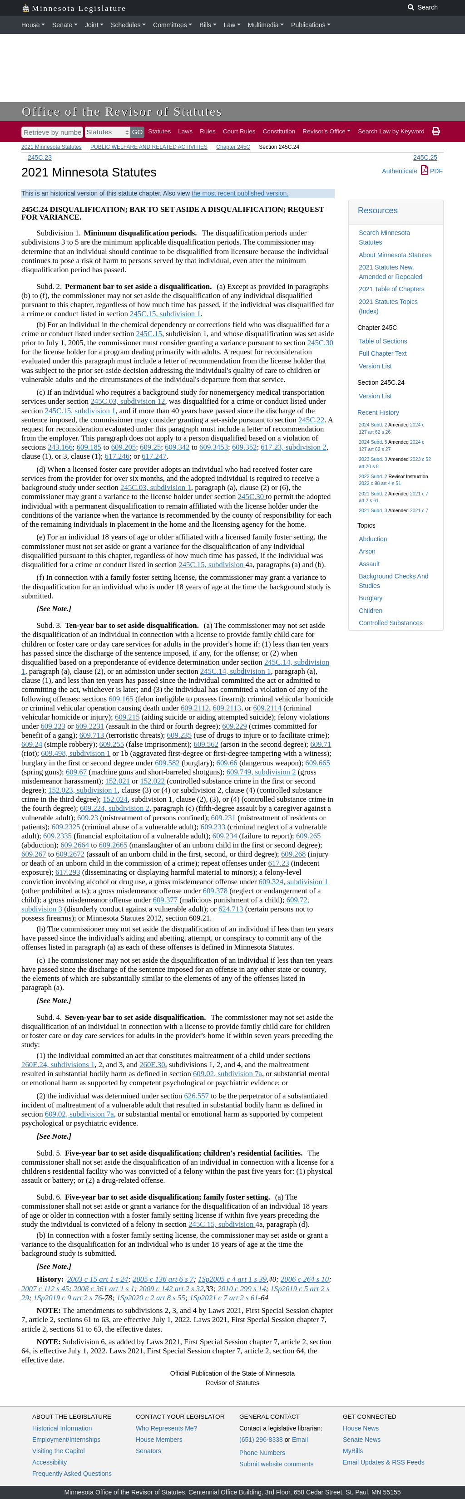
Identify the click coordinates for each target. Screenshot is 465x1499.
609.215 (127, 717)
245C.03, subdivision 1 (155, 487)
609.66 (227, 763)
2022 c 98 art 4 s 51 (380, 483)
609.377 (165, 900)
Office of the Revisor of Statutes (122, 111)
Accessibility (49, 1462)
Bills (205, 25)
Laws (185, 131)
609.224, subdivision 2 (114, 808)
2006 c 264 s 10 (305, 1279)
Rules (208, 131)
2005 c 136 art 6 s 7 (163, 1279)
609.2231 (89, 726)
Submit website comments (276, 1464)
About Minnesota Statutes (395, 255)
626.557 (196, 1096)
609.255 (111, 744)
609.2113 (227, 708)
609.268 (293, 854)
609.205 (123, 447)
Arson (367, 551)
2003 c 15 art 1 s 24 (97, 1279)
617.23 (278, 863)
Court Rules (239, 131)
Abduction (373, 539)
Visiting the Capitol (58, 1451)
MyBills (353, 1451)
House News (361, 1428)
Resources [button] (378, 210)
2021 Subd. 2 (373, 493)
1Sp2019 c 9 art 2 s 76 (68, 1297)
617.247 (154, 456)
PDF (432, 171)
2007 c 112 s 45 (45, 1288)
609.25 (150, 447)
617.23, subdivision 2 (293, 447)
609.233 (213, 827)
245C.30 (320, 342)
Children (370, 610)
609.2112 (195, 708)
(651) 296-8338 (261, 1439)
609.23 (87, 817)
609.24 (31, 744)
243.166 (60, 447)
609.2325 (66, 827)
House (30, 25)
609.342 (177, 447)
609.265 (308, 836)
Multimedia (263, 25)
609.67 (76, 772)
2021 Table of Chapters (392, 289)
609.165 (121, 699)
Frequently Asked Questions (72, 1473)
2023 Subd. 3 (373, 459)
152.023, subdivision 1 (83, 790)
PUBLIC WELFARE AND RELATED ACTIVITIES (149, 147)
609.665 (317, 763)
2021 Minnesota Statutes (51, 147)
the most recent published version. (240, 193)
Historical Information (62, 1428)
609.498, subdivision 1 (75, 753)
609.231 (223, 817)
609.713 (92, 735)
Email (300, 1439)
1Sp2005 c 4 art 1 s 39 (232, 1279)
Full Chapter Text (383, 353)
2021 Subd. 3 (373, 510)
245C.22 (311, 420)
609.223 (52, 726)
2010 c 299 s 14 (242, 1288)
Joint (92, 25)
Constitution (279, 131)
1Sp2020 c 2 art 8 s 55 (151, 1297)
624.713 (230, 909)
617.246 (117, 456)
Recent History (378, 412)
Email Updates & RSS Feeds (384, 1462)
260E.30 (152, 1064)
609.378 (215, 891)
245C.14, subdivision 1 (235, 671)
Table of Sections (383, 341)
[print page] (436, 131)
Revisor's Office (324, 131)
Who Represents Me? (166, 1428)
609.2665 (113, 845)
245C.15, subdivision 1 (165, 313)
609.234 (225, 836)
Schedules (125, 25)
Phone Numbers (262, 1452)
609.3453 (213, 447)
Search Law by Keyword (391, 131)
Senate (62, 25)
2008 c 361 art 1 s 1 (104, 1288)
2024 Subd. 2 (373, 424)
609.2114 (267, 708)
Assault (369, 564)
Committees (170, 25)
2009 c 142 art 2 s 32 (171, 1288)
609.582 (168, 763)
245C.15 (149, 333)
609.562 (205, 744)
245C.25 (425, 157)
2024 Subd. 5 (373, 442)
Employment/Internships (66, 1439)
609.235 (179, 735)
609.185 (89, 447)
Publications (308, 25)
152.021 (117, 781)
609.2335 (57, 836)
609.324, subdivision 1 (293, 881)
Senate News (362, 1439)
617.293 (67, 872)
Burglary (370, 598)
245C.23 (40, 157)
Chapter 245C (233, 147)
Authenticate (399, 171)
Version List (375, 366)
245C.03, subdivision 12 (127, 401)
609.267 (33, 854)
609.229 (234, 726)
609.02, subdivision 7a (227, 1073)
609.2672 (70, 854)
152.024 (115, 799)
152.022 (152, 781)
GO (137, 132)
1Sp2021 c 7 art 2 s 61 (224, 1297)
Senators (148, 1451)
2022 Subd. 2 (373, 476)
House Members (159, 1439)
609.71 (320, 744)
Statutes (159, 131)
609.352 (244, 447)
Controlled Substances (391, 623)
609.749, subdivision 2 (261, 772)
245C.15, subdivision (211, 564)
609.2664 (74, 845)
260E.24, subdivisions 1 (57, 1064)
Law (230, 25)
